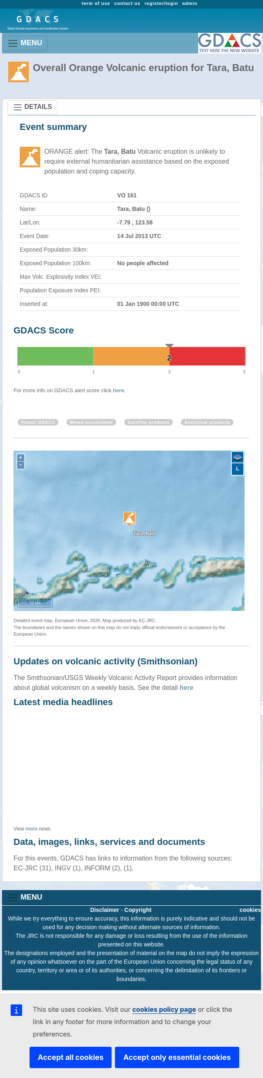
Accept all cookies (70, 1057)
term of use (96, 3)
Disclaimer (104, 910)
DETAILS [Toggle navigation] (32, 107)
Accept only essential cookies (177, 1057)
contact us (127, 3)
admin (189, 3)
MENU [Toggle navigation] (24, 43)
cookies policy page (164, 1009)
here (118, 390)
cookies (250, 910)
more (31, 829)
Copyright (137, 910)
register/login (161, 3)
